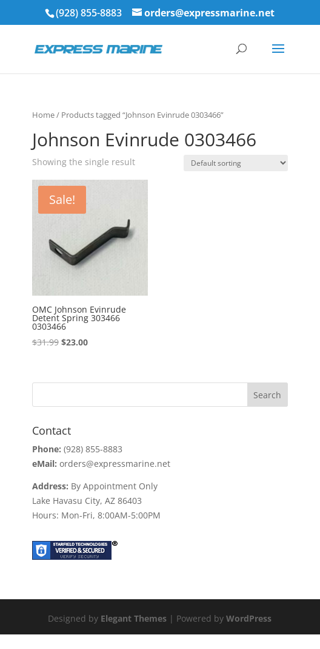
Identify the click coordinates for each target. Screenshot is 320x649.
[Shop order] (236, 163)
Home (43, 114)
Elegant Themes (134, 618)
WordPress (249, 618)
